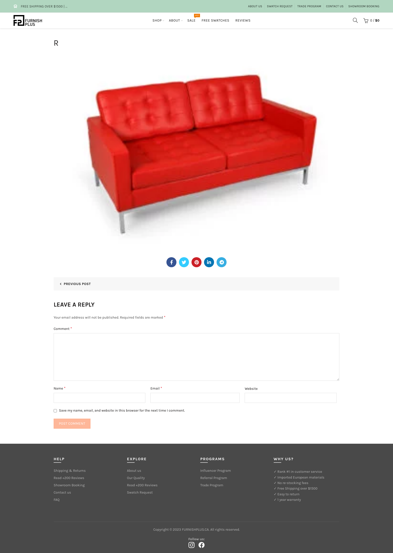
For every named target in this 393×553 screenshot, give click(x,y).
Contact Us (335, 6)
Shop (157, 20)
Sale (193, 18)
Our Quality (136, 478)
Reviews (243, 20)
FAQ (57, 500)
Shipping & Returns (70, 471)
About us (255, 6)
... (66, 6)
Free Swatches (215, 20)
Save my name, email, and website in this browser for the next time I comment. (122, 410)
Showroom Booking (363, 6)
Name (60, 388)
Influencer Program (215, 471)
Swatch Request (279, 6)
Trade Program (309, 6)
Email (156, 388)
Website (251, 389)
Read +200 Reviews (69, 478)
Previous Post (77, 284)
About (174, 20)
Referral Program (213, 478)
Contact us (62, 492)
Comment (63, 328)
